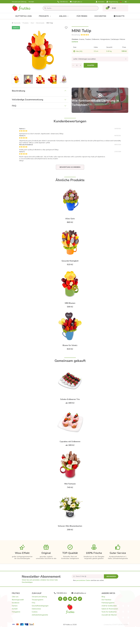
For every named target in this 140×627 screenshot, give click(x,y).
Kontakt (31, 2)
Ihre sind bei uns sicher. (88, 580)
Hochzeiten (100, 16)
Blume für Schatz (70, 345)
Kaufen (90, 65)
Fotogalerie (16, 612)
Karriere (15, 606)
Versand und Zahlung (19, 2)
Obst (32, 23)
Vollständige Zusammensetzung (27, 99)
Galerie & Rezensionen (110, 609)
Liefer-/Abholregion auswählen (84, 59)
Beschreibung (18, 90)
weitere (75, 42)
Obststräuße (40, 23)
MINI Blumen (70, 303)
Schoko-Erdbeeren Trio (70, 399)
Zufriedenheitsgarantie (40, 615)
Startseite (16, 23)
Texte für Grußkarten (109, 612)
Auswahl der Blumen (109, 615)
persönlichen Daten (83, 580)
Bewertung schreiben (70, 167)
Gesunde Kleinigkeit (70, 261)
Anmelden (100, 2)
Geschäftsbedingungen (40, 606)
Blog (103, 597)
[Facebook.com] (60, 599)
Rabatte (119, 16)
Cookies (35, 612)
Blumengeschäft (18, 600)
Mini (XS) (79, 51)
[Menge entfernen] (73, 65)
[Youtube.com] (75, 599)
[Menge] (77, 65)
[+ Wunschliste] (66, 27)
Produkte (45, 16)
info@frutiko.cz (76, 2)
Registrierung (112, 2)
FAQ (14, 105)
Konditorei (15, 603)
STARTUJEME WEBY (120, 624)
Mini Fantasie (70, 484)
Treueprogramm (37, 600)
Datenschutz (36, 609)
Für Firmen (82, 16)
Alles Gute (70, 218)
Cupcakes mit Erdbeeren (70, 441)
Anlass (64, 16)
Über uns (15, 597)
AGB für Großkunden (109, 606)
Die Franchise (106, 600)
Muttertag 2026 (23, 16)
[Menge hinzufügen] (80, 65)
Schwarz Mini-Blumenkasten (70, 526)
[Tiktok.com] (80, 599)
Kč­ (126, 2)
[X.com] (70, 599)
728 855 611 (63, 2)
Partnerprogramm (108, 603)
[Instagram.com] (65, 599)
